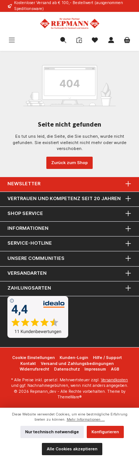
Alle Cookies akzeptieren (72, 448)
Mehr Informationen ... (86, 419)
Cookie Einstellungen (33, 357)
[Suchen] (63, 41)
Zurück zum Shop (69, 162)
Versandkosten (114, 380)
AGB (115, 369)
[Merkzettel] (95, 41)
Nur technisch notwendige (52, 431)
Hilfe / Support (107, 357)
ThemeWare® (69, 397)
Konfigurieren (105, 431)
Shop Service (25, 213)
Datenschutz (67, 369)
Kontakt (28, 363)
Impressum (95, 369)
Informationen (28, 228)
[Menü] (23, 41)
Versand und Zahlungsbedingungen (77, 363)
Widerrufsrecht (34, 369)
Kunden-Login (74, 357)
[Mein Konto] (111, 41)
